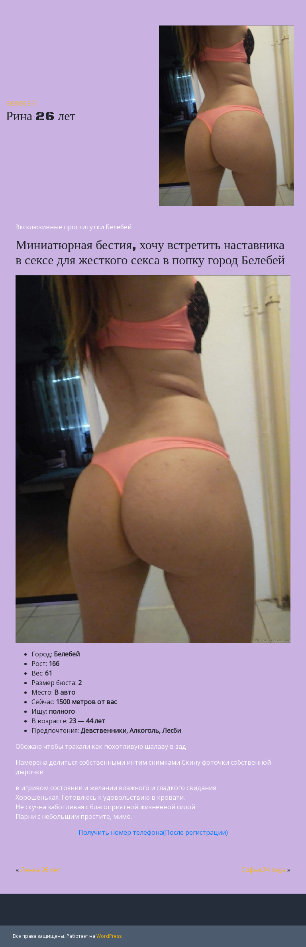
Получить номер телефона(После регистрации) (153, 832)
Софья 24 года (263, 869)
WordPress (109, 936)
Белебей (21, 103)
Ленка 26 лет (40, 869)
